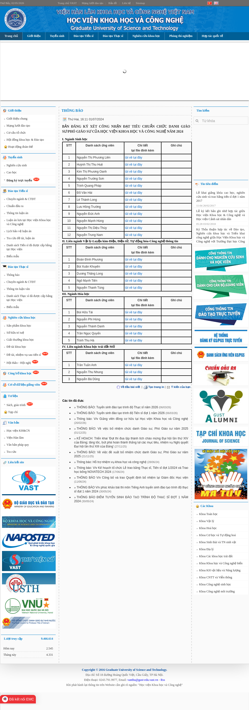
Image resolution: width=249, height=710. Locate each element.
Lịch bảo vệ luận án (18, 232)
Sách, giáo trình (18, 405)
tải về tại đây (133, 157)
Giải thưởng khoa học (19, 340)
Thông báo (12, 275)
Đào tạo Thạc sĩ (113, 36)
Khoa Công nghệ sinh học (214, 585)
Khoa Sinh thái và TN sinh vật (216, 543)
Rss (163, 680)
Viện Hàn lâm (14, 438)
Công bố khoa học (23, 372)
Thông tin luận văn (17, 289)
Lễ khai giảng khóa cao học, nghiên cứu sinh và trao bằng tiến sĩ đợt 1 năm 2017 (220, 196)
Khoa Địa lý (205, 550)
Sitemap (140, 3)
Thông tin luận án (16, 214)
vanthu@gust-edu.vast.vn (142, 680)
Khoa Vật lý (205, 522)
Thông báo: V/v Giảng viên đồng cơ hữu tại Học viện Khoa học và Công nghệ (132, 419)
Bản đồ (112, 3)
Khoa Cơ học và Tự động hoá (216, 536)
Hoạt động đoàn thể (18, 146)
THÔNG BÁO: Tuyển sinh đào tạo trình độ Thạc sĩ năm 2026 (117, 407)
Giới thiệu (34, 36)
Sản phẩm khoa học (17, 326)
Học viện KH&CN (17, 431)
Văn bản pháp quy (16, 445)
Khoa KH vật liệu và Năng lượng (218, 571)
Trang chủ (11, 36)
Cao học (10, 173)
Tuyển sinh (57, 36)
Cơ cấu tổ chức (15, 133)
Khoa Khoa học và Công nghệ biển (219, 564)
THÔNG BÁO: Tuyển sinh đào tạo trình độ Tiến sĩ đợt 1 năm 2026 (121, 413)
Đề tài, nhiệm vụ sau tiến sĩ (26, 355)
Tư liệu (13, 396)
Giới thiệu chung (16, 119)
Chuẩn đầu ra (14, 207)
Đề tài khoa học (15, 347)
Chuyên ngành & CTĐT (20, 199)
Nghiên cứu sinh (15, 166)
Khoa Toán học (207, 515)
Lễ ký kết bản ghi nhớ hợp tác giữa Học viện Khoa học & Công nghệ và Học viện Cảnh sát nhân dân (220, 214)
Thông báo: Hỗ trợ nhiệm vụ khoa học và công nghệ (111, 462)
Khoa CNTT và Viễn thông (214, 578)
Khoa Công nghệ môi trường (216, 592)
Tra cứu (10, 452)
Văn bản (13, 422)
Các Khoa (207, 506)
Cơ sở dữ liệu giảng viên (28, 384)
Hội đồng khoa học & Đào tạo (24, 140)
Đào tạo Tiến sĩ (83, 36)
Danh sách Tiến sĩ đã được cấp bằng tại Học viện (28, 247)
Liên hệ (126, 3)
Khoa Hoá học (207, 529)
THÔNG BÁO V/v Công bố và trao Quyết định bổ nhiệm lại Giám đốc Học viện (132, 477)
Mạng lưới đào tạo (92, 3)
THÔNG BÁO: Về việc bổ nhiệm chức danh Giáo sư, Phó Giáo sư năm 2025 (132, 428)
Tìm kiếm (203, 110)
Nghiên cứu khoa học (146, 36)
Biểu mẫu (11, 257)
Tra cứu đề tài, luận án (19, 239)
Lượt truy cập (28, 638)
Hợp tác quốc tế (212, 36)
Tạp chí (10, 412)
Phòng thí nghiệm (180, 36)
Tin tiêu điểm (209, 184)
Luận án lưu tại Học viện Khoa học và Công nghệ (27, 222)
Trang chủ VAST (67, 3)
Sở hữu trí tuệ (14, 333)
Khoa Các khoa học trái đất (215, 557)
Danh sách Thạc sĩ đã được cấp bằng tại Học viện (28, 298)
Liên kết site (16, 462)
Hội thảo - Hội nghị (21, 363)
